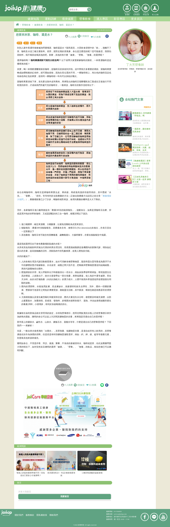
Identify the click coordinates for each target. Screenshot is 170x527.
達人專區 (102, 18)
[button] (89, 9)
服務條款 (30, 515)
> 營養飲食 (26, 25)
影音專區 (119, 18)
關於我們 (19, 515)
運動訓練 (50, 18)
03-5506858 (117, 511)
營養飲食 (85, 18)
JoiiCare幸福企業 (146, 14)
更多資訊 (136, 18)
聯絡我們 (53, 515)
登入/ (153, 15)
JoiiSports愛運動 (127, 14)
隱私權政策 (41, 515)
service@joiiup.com (120, 514)
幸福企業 (145, 7)
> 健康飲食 (38, 25)
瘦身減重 (67, 18)
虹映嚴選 (136, 7)
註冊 (157, 15)
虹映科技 (81, 525)
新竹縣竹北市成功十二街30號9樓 (125, 517)
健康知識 (33, 18)
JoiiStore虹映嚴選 (137, 14)
